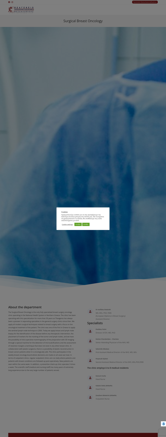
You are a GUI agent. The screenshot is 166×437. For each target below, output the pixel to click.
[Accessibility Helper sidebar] (163, 423)
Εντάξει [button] (78, 224)
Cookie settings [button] (67, 224)
